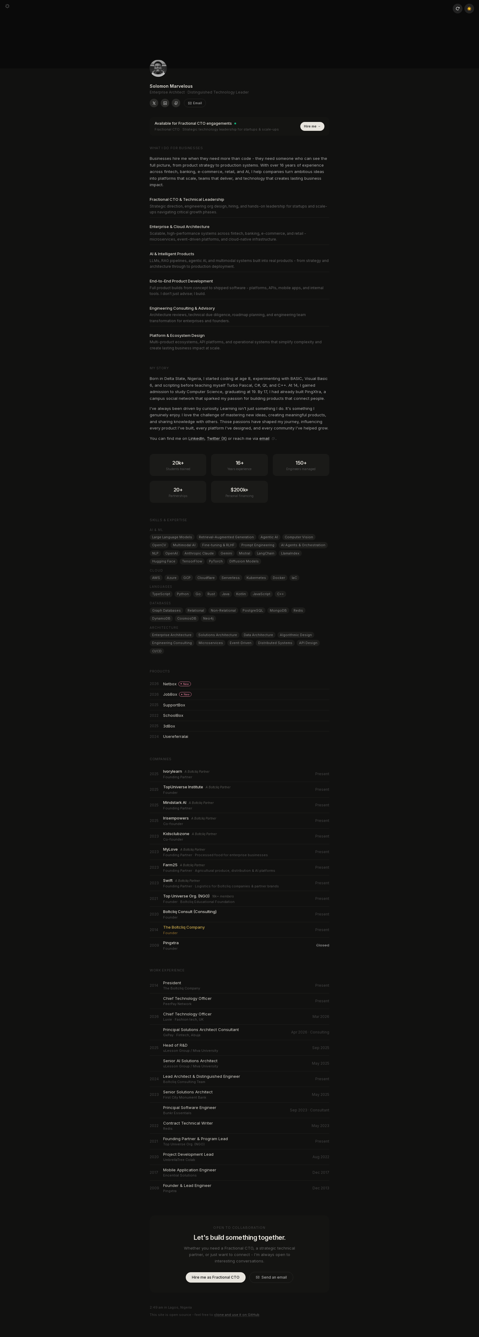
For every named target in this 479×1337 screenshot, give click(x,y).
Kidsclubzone (175, 833)
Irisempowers (175, 818)
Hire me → (312, 126)
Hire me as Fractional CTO (216, 1277)
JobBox (177, 694)
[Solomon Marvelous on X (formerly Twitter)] (154, 103)
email (264, 438)
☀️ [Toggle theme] (469, 8)
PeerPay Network (175, 1004)
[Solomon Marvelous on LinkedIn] (165, 103)
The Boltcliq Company (180, 988)
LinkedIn (196, 438)
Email (195, 103)
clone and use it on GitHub (236, 1315)
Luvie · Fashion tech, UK (180, 1019)
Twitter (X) (217, 438)
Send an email (271, 1277)
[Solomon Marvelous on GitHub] (176, 103)
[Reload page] (458, 8)
